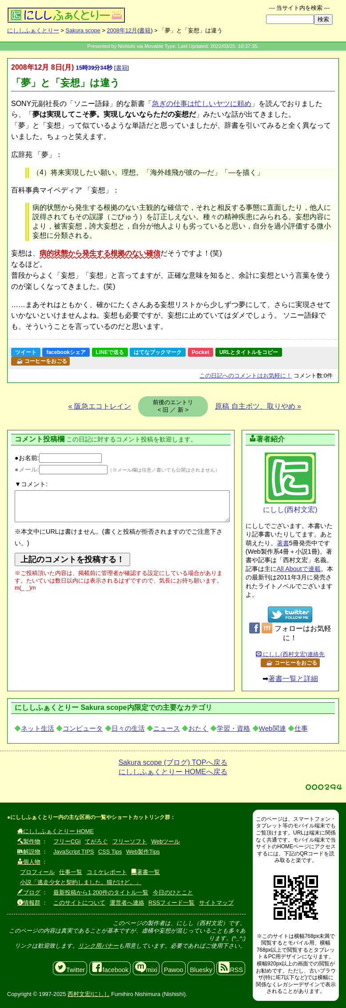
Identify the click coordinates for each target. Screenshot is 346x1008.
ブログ (28, 892)
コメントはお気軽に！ (245, 375)
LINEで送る (110, 352)
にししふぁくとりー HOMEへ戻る (173, 772)
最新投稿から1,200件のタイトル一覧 (100, 892)
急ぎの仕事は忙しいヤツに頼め (201, 103)
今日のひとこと (173, 892)
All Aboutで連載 (299, 568)
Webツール (165, 841)
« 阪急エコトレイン (99, 406)
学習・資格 (233, 728)
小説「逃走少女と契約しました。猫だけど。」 (80, 882)
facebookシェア (66, 352)
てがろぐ (96, 841)
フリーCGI (67, 841)
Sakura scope (83, 30)
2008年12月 (122, 30)
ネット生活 (37, 728)
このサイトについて (79, 902)
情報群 (28, 902)
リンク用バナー (98, 945)
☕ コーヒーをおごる (41, 361)
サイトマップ (216, 902)
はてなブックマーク (158, 352)
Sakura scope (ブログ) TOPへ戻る (173, 762)
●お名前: (58, 457)
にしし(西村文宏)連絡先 (290, 654)
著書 (283, 543)
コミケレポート (107, 872)
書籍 (145, 30)
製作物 (28, 841)
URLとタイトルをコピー (248, 352)
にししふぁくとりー (33, 30)
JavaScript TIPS (73, 851)
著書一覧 (145, 872)
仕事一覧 (70, 872)
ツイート (25, 352)
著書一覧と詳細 (293, 678)
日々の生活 (128, 728)
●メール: (61, 469)
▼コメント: (31, 484)
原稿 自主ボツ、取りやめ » (258, 406)
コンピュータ (83, 728)
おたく (198, 728)
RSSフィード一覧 (171, 902)
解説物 (28, 851)
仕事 (301, 728)
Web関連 (272, 728)
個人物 (28, 861)
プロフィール (37, 872)
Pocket (200, 352)
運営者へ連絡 (127, 902)
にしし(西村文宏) (290, 483)
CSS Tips (110, 851)
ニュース (166, 728)
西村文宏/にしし (89, 994)
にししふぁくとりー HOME (55, 831)
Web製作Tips (143, 851)
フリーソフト (129, 841)
